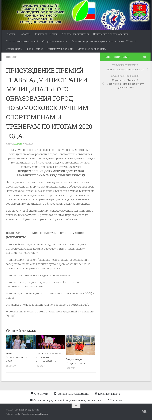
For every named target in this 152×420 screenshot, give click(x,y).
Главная (10, 33)
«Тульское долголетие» (92, 48)
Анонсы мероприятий (75, 33)
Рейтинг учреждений (60, 48)
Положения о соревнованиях (110, 33)
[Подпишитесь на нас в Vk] (144, 57)
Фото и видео (35, 48)
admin (18, 143)
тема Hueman (41, 414)
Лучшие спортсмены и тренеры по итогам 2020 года (49, 357)
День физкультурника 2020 (16, 357)
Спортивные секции (54, 41)
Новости (25, 33)
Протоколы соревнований (22, 41)
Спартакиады (14, 48)
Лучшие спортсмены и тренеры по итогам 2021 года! (103, 41)
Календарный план (46, 33)
